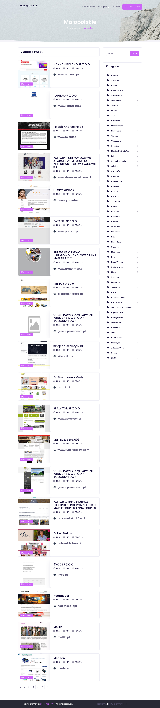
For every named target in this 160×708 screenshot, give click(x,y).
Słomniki (112, 247)
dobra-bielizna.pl (69, 543)
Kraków (112, 75)
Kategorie (103, 6)
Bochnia (112, 196)
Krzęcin (112, 221)
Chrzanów (113, 171)
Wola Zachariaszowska (119, 307)
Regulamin (102, 704)
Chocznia (113, 327)
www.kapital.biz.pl (69, 106)
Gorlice (112, 136)
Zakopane (113, 201)
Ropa (111, 292)
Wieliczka (113, 227)
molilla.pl (63, 637)
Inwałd (111, 85)
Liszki (111, 272)
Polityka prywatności (117, 704)
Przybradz (113, 186)
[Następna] (46, 686)
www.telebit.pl (67, 137)
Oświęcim (113, 166)
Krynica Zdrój (114, 312)
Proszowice (114, 302)
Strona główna (88, 6)
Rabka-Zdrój (114, 90)
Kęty (110, 257)
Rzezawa (112, 211)
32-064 (111, 358)
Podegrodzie (114, 317)
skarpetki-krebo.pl (70, 294)
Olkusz (112, 110)
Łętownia (113, 282)
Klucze (111, 206)
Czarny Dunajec (115, 297)
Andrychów (114, 95)
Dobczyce (113, 343)
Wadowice (113, 100)
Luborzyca (113, 232)
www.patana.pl (67, 231)
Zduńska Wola (115, 348)
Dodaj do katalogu (132, 7)
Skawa (111, 353)
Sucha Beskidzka (116, 161)
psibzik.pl (63, 387)
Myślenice (113, 252)
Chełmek (112, 176)
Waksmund (113, 322)
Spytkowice (114, 338)
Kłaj (110, 237)
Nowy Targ (113, 242)
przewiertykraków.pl (71, 518)
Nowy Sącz (113, 131)
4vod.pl (62, 575)
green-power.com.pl (71, 331)
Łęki (110, 156)
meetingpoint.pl (27, 5)
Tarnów (112, 105)
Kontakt (117, 6)
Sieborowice (114, 267)
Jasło (111, 332)
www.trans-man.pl (70, 269)
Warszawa (113, 141)
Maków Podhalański (117, 151)
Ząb (110, 115)
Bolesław (113, 216)
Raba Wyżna (114, 262)
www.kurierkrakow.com (73, 450)
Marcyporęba (114, 126)
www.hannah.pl (68, 74)
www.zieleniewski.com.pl (74, 177)
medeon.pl (64, 668)
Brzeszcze (113, 121)
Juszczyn (112, 277)
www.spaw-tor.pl (69, 418)
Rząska (112, 191)
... (37, 687)
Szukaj (134, 53)
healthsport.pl (67, 606)
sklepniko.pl (65, 356)
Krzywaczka (114, 181)
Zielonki (112, 80)
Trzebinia (113, 287)
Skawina (112, 146)
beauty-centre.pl (69, 200)
